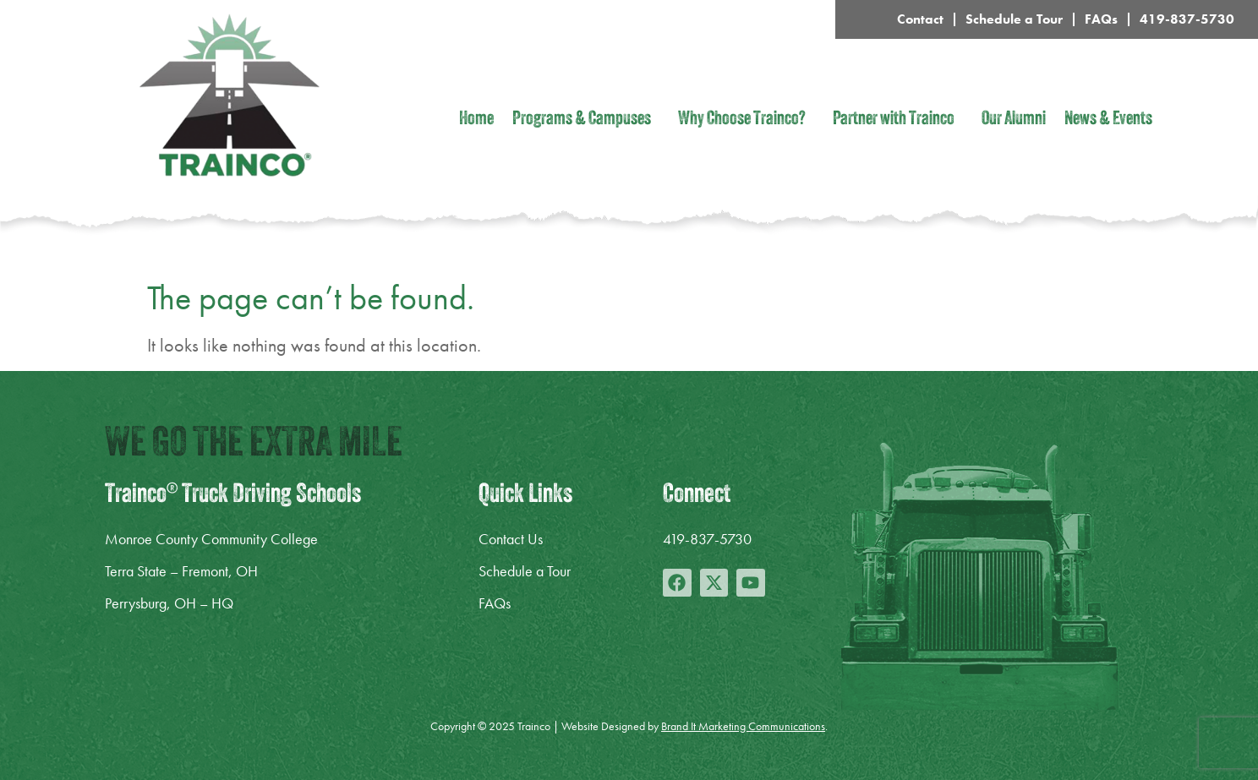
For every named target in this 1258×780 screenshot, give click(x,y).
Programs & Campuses (585, 120)
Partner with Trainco (898, 120)
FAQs (1101, 19)
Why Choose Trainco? (746, 120)
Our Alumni (1014, 120)
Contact (920, 19)
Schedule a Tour (1014, 19)
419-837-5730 (1187, 19)
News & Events (1108, 120)
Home (476, 120)
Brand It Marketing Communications (743, 726)
